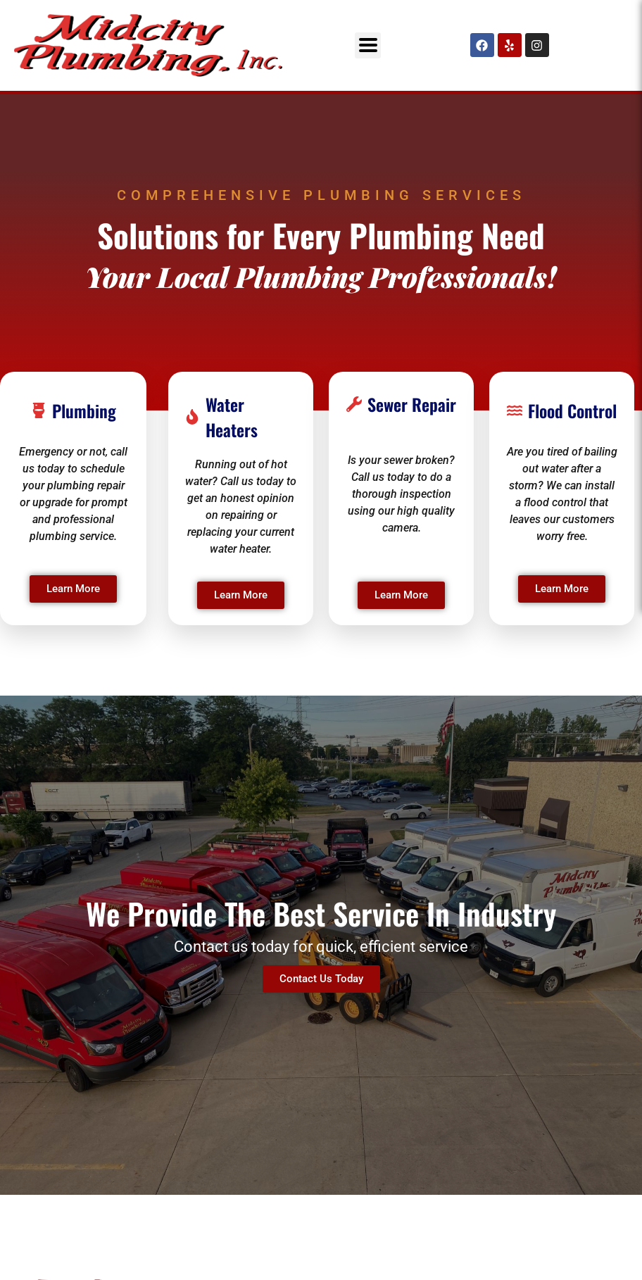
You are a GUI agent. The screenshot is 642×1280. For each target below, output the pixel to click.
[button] (368, 45)
